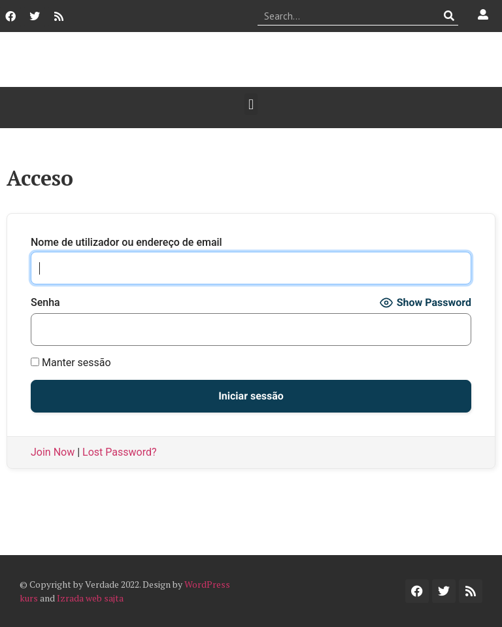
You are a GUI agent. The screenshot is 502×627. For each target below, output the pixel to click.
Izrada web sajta (90, 598)
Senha (45, 302)
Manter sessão (71, 363)
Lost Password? (119, 452)
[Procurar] (448, 16)
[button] (250, 104)
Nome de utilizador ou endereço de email (126, 242)
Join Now (53, 452)
